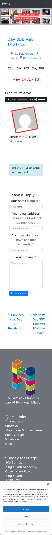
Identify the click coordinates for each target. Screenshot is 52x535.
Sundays (11, 426)
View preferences (26, 524)
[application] (26, 99)
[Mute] (35, 99)
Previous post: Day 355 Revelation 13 (15, 324)
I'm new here (14, 421)
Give (8, 444)
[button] (48, 484)
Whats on (12, 439)
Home (6, 3)
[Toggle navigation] (46, 3)
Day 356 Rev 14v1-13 (20, 42)
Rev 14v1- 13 (26, 79)
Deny (26, 517)
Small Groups (15, 435)
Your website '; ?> (26, 240)
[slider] (22, 99)
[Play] (8, 99)
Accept (26, 509)
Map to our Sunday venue (23, 430)
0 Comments (32, 58)
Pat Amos (26, 54)
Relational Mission (29, 402)
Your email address (26, 218)
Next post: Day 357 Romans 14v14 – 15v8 (37, 324)
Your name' (25, 201)
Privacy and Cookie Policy (15, 531)
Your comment (25, 257)
